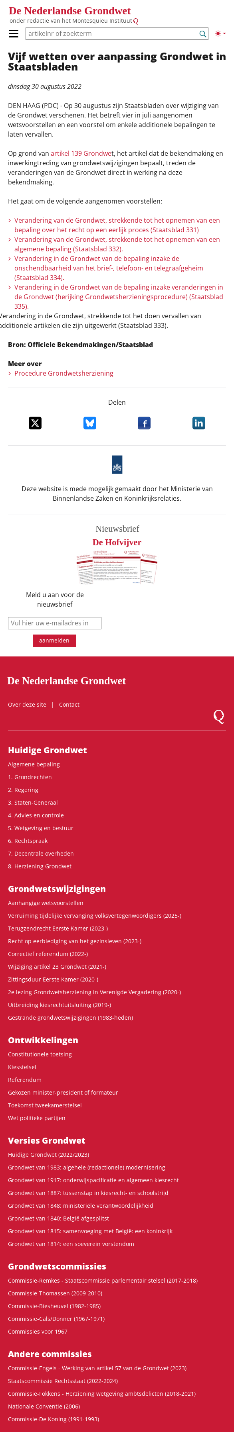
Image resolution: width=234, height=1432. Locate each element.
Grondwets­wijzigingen (57, 888)
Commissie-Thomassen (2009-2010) (55, 1293)
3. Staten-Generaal (33, 802)
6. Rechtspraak (28, 840)
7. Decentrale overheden (41, 853)
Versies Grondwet (46, 1140)
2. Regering (23, 789)
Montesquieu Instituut (102, 20)
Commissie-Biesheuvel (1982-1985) (54, 1306)
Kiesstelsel (22, 1067)
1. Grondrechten (30, 777)
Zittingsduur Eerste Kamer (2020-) (53, 979)
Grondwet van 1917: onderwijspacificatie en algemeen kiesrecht (93, 1180)
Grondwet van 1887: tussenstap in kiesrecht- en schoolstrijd (88, 1193)
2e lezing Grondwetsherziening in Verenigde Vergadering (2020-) (94, 992)
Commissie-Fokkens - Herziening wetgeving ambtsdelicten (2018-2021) (102, 1393)
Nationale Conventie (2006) (44, 1406)
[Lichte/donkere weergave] (220, 33)
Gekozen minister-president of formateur (63, 1092)
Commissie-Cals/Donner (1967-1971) (56, 1318)
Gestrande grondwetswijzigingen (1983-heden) (70, 1017)
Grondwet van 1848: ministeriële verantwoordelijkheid (80, 1205)
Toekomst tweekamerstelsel (45, 1105)
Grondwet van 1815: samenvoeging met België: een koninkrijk (90, 1231)
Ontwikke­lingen (43, 1040)
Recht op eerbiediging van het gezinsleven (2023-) (74, 941)
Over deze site (27, 704)
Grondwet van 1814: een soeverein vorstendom (71, 1244)
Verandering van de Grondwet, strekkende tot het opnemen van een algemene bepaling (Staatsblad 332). (117, 244)
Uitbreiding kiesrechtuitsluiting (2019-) (59, 1005)
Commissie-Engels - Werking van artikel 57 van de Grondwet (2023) (97, 1368)
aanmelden (54, 640)
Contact (69, 704)
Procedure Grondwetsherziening (63, 373)
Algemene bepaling (34, 764)
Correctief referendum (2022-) (48, 954)
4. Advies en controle (36, 815)
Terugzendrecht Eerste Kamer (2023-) (58, 928)
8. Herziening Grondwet (39, 866)
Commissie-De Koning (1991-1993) (53, 1419)
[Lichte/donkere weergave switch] (220, 33)
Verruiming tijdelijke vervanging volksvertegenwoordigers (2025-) (94, 915)
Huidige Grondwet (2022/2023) (48, 1154)
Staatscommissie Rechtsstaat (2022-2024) (63, 1381)
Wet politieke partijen (36, 1118)
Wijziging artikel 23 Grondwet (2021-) (57, 966)
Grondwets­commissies (57, 1266)
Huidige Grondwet (47, 750)
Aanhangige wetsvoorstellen (45, 903)
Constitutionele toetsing (40, 1054)
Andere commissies (50, 1354)
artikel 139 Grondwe (81, 153)
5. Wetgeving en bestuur (40, 828)
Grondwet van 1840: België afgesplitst (58, 1218)
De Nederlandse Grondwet (70, 11)
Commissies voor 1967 (37, 1331)
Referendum (25, 1079)
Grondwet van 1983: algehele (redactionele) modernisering (86, 1167)
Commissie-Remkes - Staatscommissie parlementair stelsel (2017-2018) (103, 1280)
